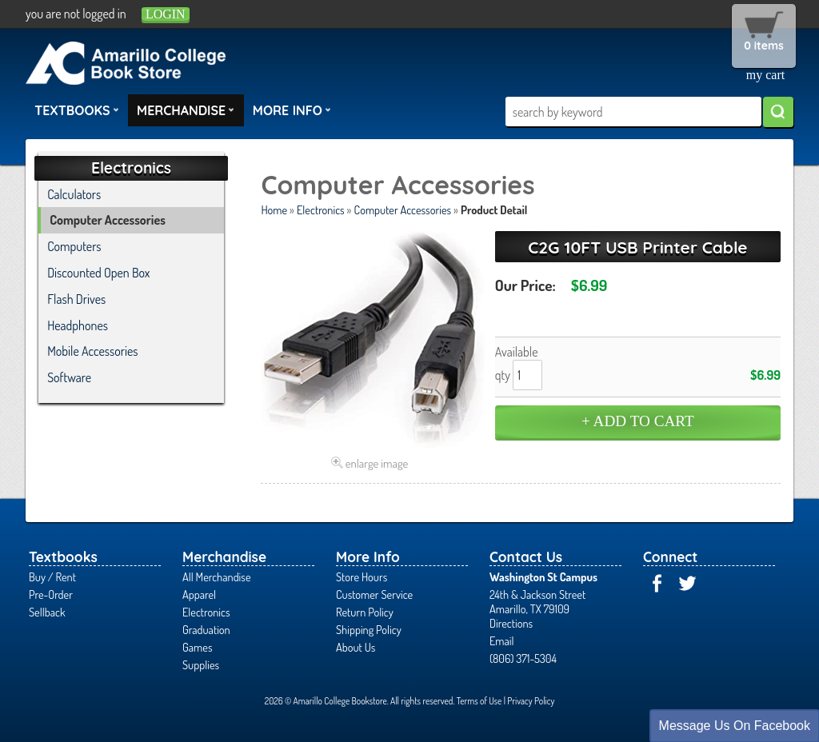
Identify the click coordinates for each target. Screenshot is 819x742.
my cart (765, 75)
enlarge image (377, 463)
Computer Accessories (402, 209)
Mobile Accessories (92, 351)
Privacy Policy (530, 701)
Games (197, 647)
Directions (511, 623)
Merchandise (185, 109)
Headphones (77, 325)
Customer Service (374, 594)
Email (501, 640)
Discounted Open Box (98, 273)
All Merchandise (216, 576)
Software (69, 377)
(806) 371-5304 (523, 658)
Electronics (321, 209)
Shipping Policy (369, 629)
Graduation (206, 629)
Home (274, 209)
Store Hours (361, 576)
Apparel (199, 594)
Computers (74, 246)
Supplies (200, 664)
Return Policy (365, 611)
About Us (355, 647)
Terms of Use (479, 701)
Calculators (74, 194)
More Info (292, 109)
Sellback (47, 611)
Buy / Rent (52, 576)
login (166, 14)
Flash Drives (76, 299)
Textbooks (76, 109)
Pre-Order (51, 594)
